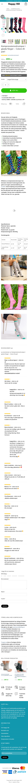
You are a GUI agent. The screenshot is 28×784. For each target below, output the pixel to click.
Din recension (5, 579)
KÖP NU (15, 90)
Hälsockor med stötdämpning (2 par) (6, 675)
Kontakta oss (5, 730)
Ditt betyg (4, 573)
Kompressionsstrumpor (14, 10)
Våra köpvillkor (5, 736)
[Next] (26, 42)
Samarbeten (4, 733)
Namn (3, 591)
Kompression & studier (7, 739)
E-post (3, 598)
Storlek (3, 79)
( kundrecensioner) (13, 55)
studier (3, 186)
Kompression (15, 9)
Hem (7, 9)
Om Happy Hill (5, 727)
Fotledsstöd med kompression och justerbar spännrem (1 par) (20, 676)
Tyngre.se (4, 642)
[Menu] (2, 4)
